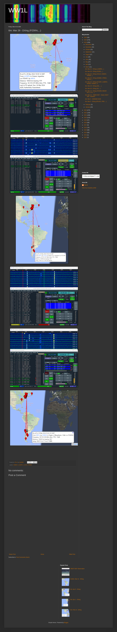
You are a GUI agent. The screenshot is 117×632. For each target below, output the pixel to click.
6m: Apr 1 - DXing (75, 599)
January (88, 107)
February (88, 104)
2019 (85, 120)
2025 (85, 40)
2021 (85, 115)
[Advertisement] (42, 537)
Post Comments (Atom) (22, 557)
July (87, 57)
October (88, 49)
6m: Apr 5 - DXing (75, 589)
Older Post (72, 554)
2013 (85, 135)
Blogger (66, 622)
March (87, 67)
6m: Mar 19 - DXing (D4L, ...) (93, 86)
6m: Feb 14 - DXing (75, 610)
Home (42, 554)
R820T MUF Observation (77, 568)
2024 (85, 42)
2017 (85, 125)
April (87, 64)
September (89, 52)
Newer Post (12, 554)
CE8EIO (15, 465)
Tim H (86, 185)
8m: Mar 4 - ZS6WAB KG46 (93, 99)
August (88, 54)
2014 (85, 132)
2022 (85, 112)
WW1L (18, 10)
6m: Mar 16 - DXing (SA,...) (93, 88)
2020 (85, 117)
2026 (85, 37)
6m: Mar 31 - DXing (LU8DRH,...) (94, 69)
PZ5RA (30, 465)
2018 (85, 122)
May (87, 62)
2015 (85, 130)
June (87, 59)
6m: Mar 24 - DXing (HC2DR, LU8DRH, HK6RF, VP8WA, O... (96, 82)
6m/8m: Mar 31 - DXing (77, 579)
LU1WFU (20, 465)
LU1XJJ (26, 465)
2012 (85, 137)
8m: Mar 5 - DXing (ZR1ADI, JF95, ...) (96, 101)
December (89, 44)
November (89, 47)
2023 (85, 110)
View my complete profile (89, 188)
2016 (85, 127)
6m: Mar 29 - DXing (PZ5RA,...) (94, 71)
